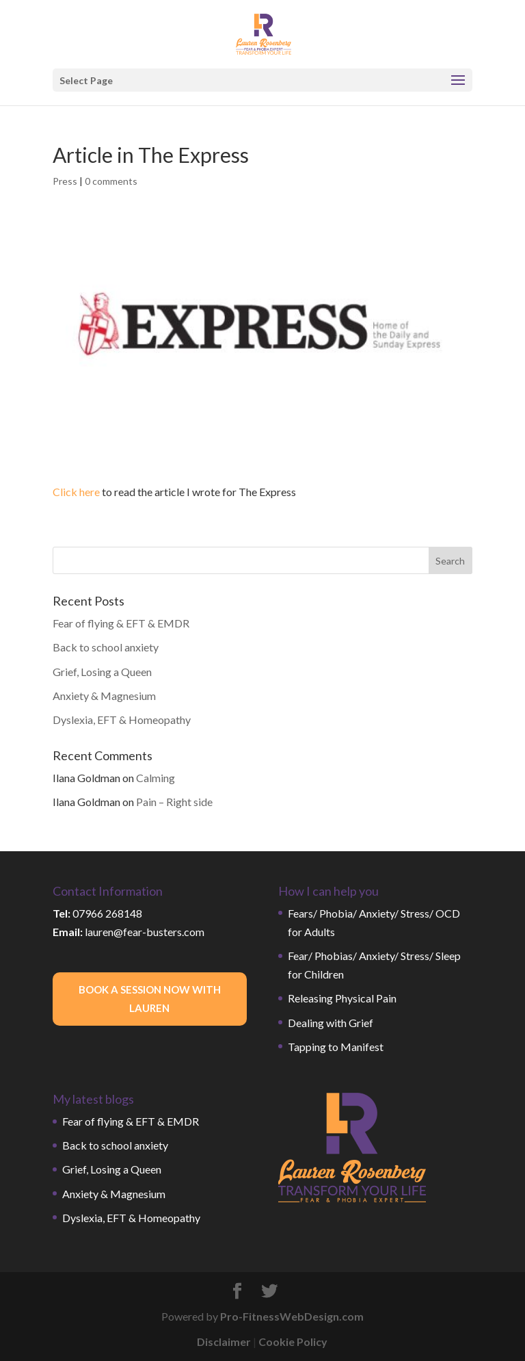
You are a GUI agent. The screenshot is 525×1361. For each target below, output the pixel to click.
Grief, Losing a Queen (102, 671)
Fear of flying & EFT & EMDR (121, 623)
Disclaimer (224, 1341)
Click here (76, 491)
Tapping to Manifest (335, 1046)
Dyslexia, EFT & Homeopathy (122, 719)
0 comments (111, 181)
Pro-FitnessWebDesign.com (292, 1316)
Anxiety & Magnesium (104, 695)
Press (65, 181)
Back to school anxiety (106, 646)
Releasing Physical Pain (342, 997)
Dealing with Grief (330, 1022)
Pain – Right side (174, 801)
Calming (155, 777)
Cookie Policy (292, 1341)
